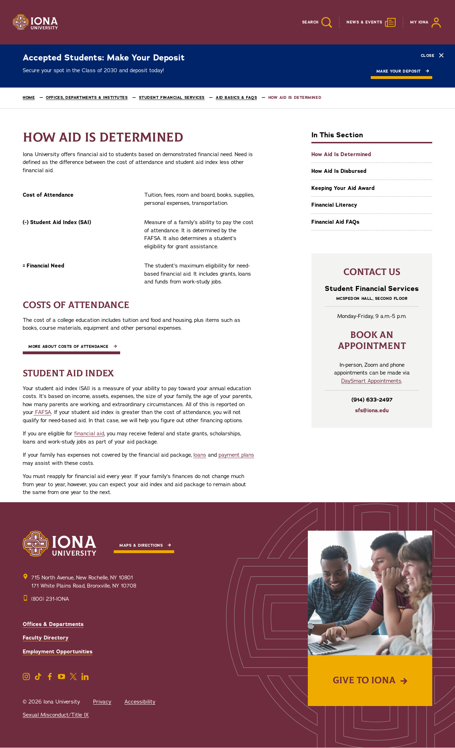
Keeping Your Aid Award (343, 188)
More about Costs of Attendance (68, 346)
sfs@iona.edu (372, 410)
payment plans (236, 454)
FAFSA (42, 412)
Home (29, 97)
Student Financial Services (172, 97)
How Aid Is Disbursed (338, 171)
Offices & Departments (53, 624)
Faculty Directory (46, 637)
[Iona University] (35, 22)
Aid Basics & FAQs (236, 97)
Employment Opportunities (57, 651)
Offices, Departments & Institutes (87, 97)
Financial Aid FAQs (335, 222)
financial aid (89, 433)
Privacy (102, 701)
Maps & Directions (141, 545)
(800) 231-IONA (50, 599)
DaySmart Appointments (371, 380)
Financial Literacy (334, 204)
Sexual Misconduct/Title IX (56, 714)
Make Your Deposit (398, 71)
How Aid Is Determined (341, 154)
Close (432, 55)
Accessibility (139, 701)
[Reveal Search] (311, 22)
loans (199, 454)
